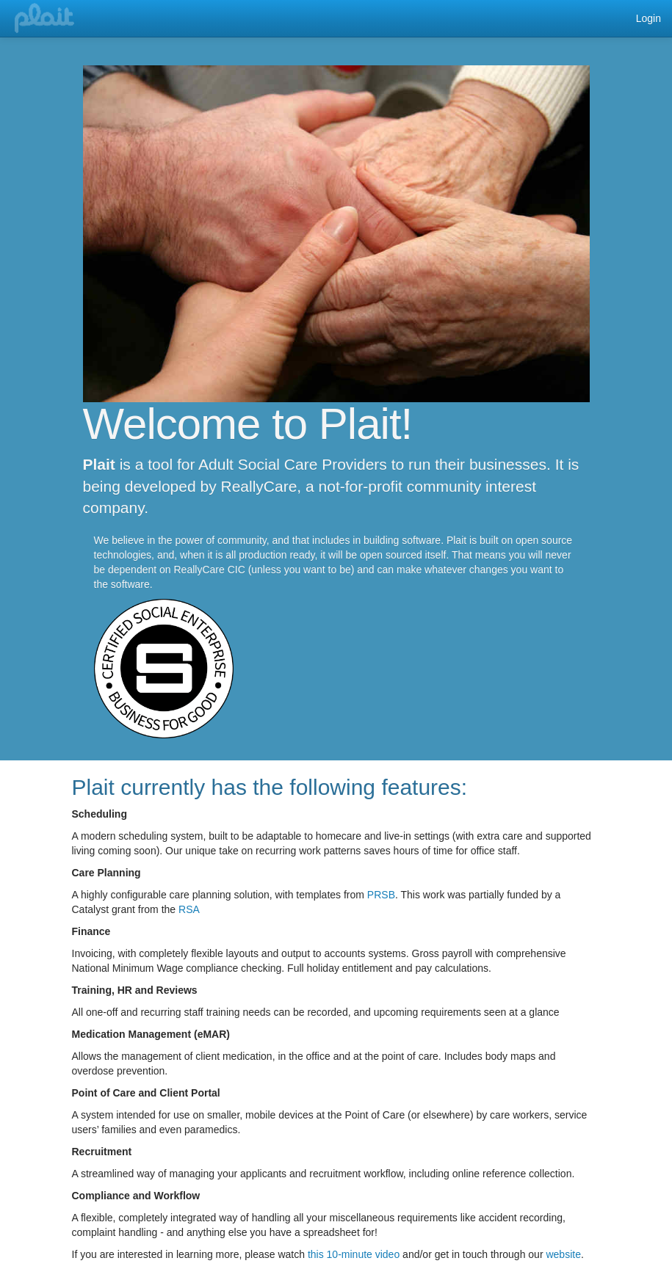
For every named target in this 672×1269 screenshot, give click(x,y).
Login (648, 18)
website (563, 1254)
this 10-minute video (354, 1254)
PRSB (381, 895)
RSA (189, 909)
